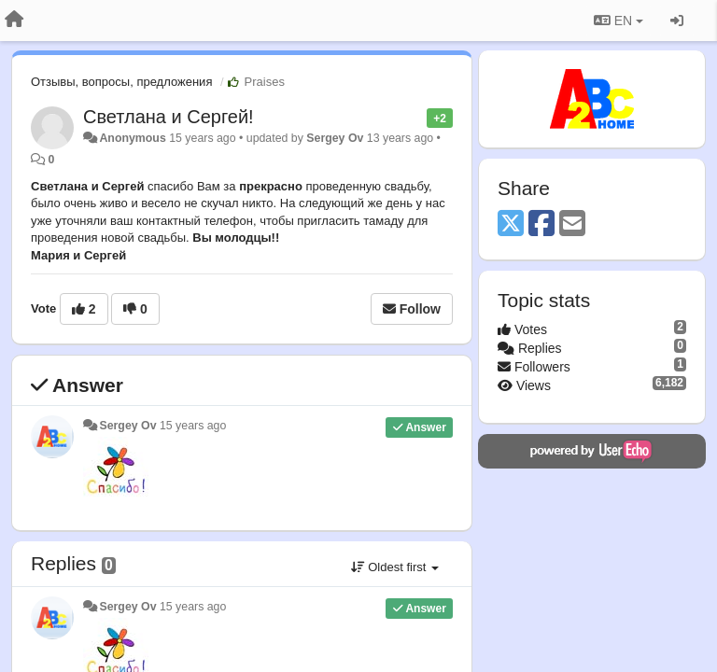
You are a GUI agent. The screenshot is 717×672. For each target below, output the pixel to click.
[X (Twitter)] (511, 224)
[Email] (572, 224)
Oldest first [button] (395, 567)
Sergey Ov (334, 138)
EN (618, 20)
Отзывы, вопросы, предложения (121, 82)
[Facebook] (541, 224)
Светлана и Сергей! (168, 116)
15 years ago (193, 425)
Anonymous (132, 138)
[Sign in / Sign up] (677, 20)
